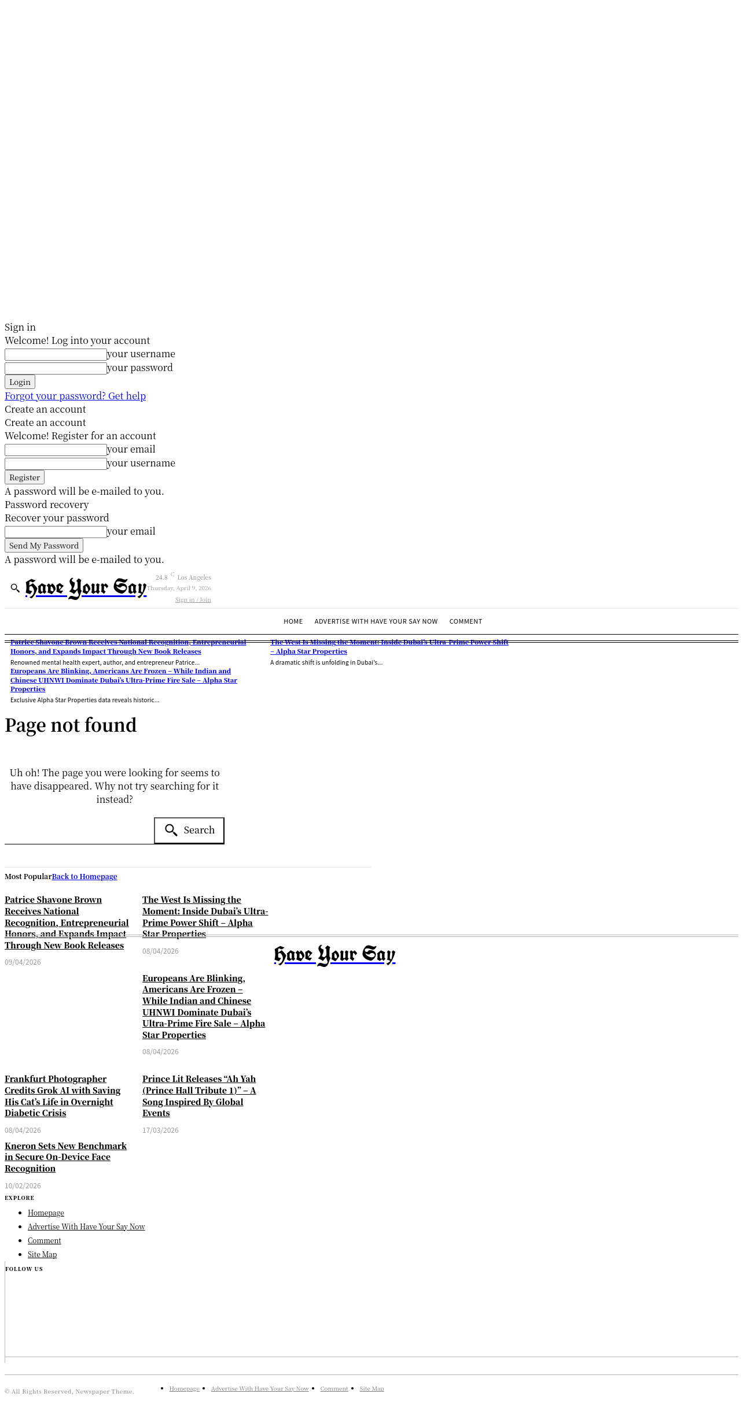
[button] (15, 587)
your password (140, 367)
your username (141, 353)
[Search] (189, 830)
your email (131, 448)
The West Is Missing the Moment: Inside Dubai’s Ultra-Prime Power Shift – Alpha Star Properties (205, 916)
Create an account (45, 409)
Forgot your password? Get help (75, 395)
